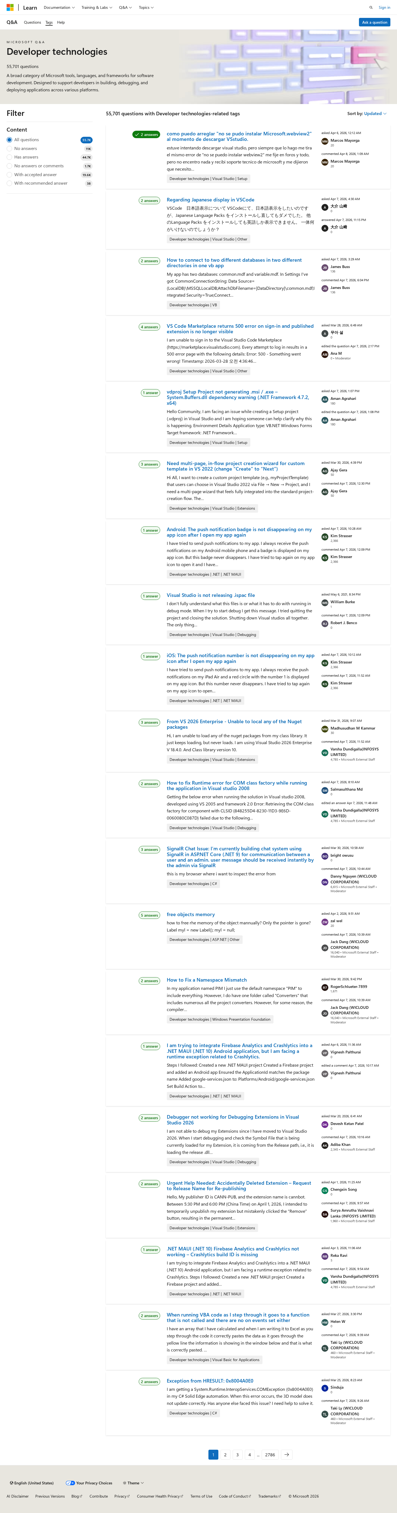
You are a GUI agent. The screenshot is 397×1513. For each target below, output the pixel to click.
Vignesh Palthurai (346, 1052)
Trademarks (268, 1496)
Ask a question (374, 22)
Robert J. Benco (344, 622)
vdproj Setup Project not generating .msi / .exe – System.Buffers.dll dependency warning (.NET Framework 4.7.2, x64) (238, 397)
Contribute (99, 1496)
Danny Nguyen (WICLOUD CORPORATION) (354, 878)
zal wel (336, 920)
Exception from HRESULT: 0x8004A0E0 (210, 1380)
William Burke (343, 601)
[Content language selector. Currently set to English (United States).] (32, 1483)
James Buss (340, 266)
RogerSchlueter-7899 (349, 986)
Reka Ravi (339, 1255)
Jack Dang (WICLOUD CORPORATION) (350, 944)
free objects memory (191, 914)
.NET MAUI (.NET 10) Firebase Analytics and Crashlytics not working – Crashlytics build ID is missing (233, 1251)
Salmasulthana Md (347, 789)
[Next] (287, 1455)
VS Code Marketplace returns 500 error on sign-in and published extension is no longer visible (240, 329)
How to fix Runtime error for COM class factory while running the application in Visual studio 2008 (237, 785)
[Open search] (371, 7)
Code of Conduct (233, 1496)
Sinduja (337, 1387)
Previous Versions (50, 1496)
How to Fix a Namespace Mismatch (207, 979)
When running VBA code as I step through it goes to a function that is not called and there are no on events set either (238, 1317)
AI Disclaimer (18, 1496)
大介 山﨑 (339, 206)
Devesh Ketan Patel (347, 1123)
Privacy (120, 1496)
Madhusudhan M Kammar (353, 728)
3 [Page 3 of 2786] (237, 1454)
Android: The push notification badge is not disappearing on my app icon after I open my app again (239, 532)
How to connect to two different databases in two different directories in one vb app (234, 262)
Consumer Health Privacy (158, 1496)
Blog (75, 1496)
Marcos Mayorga (345, 140)
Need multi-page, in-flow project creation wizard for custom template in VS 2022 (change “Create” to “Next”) (236, 466)
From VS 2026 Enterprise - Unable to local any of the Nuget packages (234, 724)
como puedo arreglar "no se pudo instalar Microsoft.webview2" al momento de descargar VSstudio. (239, 136)
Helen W (338, 1321)
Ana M (336, 353)
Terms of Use (201, 1496)
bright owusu (342, 855)
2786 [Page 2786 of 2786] (270, 1454)
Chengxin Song (344, 1189)
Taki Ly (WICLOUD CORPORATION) (347, 1345)
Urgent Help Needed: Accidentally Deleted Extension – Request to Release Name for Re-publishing (239, 1185)
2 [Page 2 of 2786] (225, 1454)
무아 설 (337, 332)
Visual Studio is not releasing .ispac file (211, 595)
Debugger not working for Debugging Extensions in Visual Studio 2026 (233, 1119)
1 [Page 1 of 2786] (213, 1454)
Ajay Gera (339, 470)
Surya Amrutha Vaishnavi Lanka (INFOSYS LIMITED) (353, 1213)
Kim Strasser (341, 535)
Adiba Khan (340, 1144)
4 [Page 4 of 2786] (249, 1454)
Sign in (384, 7)
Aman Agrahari (343, 398)
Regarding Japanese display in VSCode (210, 199)
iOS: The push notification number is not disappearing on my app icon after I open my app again (241, 658)
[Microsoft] (10, 7)
